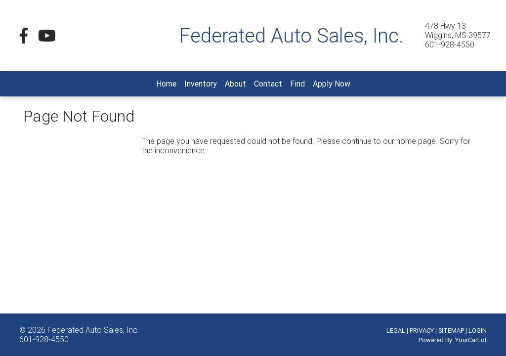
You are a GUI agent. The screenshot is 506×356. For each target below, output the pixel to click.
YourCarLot (471, 340)
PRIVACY (422, 330)
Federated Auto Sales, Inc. (93, 330)
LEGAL (395, 330)
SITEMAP (451, 330)
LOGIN (477, 330)
